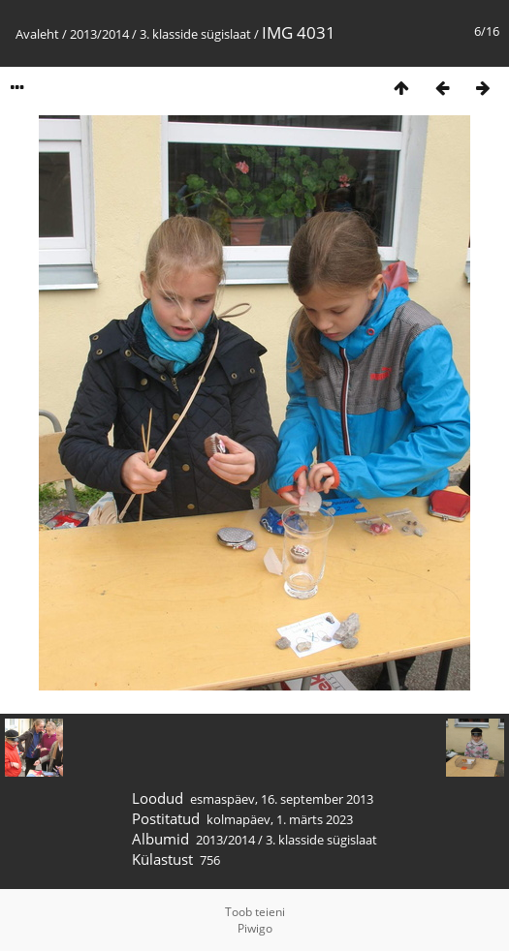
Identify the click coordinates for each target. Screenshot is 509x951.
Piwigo (255, 928)
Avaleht (37, 34)
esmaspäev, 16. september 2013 (281, 799)
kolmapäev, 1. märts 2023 (280, 819)
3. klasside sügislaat (195, 34)
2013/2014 (99, 34)
